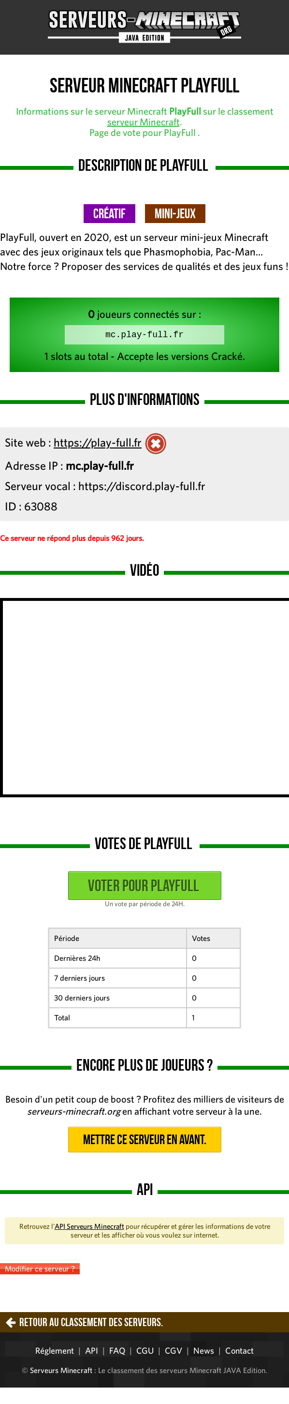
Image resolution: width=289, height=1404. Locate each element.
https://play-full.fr (98, 444)
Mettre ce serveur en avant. (144, 1141)
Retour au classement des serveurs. (91, 1324)
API (91, 1352)
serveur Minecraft (143, 121)
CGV (173, 1352)
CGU (145, 1352)
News (203, 1352)
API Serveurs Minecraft (89, 1228)
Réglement (54, 1352)
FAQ (117, 1352)
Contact (239, 1352)
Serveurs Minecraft (61, 1372)
